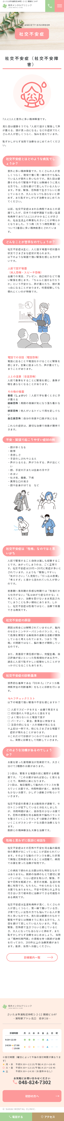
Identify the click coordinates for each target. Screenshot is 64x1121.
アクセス (48, 1117)
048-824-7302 (35, 1082)
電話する (16, 1117)
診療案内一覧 (32, 957)
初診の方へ (32, 1096)
